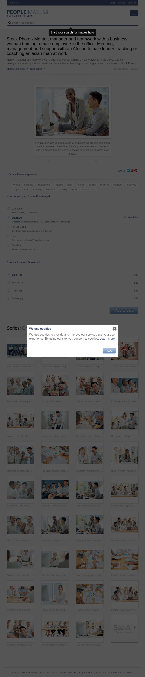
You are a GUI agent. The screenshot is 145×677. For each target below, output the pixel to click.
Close (109, 350)
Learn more (107, 338)
